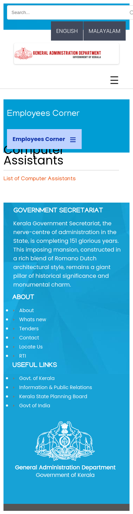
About (26, 310)
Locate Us (31, 346)
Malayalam (104, 31)
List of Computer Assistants (39, 179)
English (67, 31)
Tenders (29, 328)
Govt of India (34, 405)
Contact (29, 337)
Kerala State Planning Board (53, 396)
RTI (22, 355)
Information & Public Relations (55, 387)
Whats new (32, 319)
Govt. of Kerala (36, 378)
